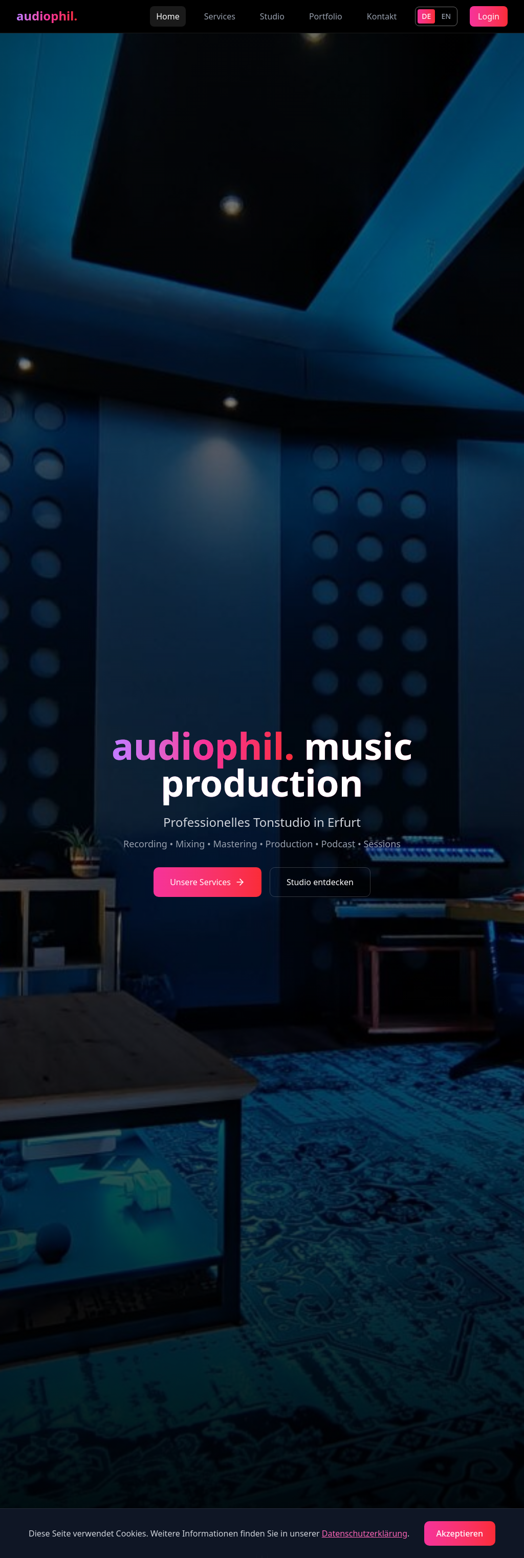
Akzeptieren (459, 1533)
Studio (272, 16)
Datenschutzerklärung (364, 1533)
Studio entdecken (320, 882)
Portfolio (325, 16)
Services (219, 16)
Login (488, 16)
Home (168, 16)
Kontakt (382, 16)
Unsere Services (207, 882)
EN (446, 16)
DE (426, 16)
